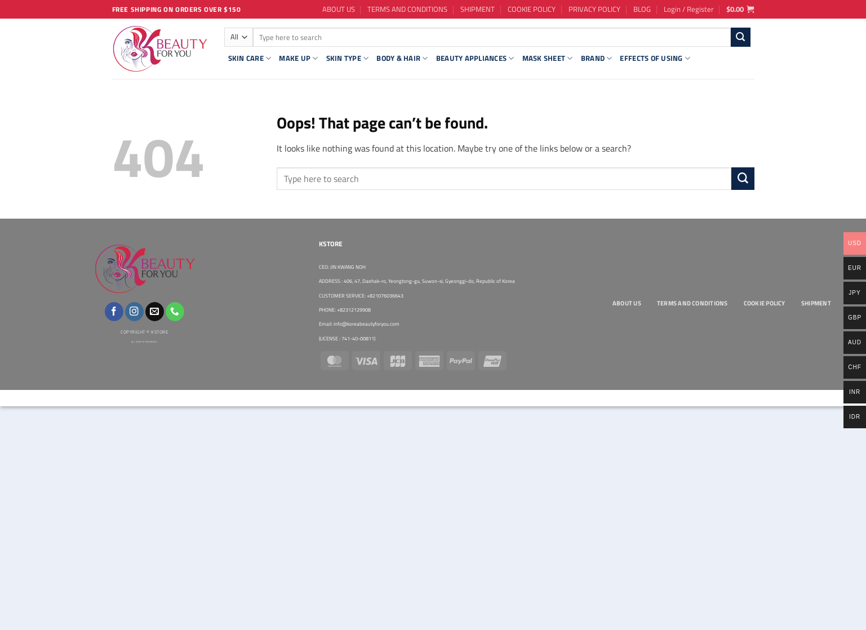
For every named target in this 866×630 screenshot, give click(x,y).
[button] (689, 9)
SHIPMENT (477, 9)
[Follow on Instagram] (134, 311)
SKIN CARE (250, 58)
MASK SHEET (547, 58)
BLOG (642, 9)
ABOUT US (338, 9)
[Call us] (175, 311)
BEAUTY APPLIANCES (475, 58)
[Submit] (740, 37)
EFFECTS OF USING (655, 58)
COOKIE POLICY (532, 9)
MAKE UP (298, 58)
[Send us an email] (154, 311)
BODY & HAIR (402, 58)
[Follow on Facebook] (114, 311)
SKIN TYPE (347, 58)
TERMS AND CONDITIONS (407, 9)
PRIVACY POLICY (594, 9)
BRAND (596, 58)
